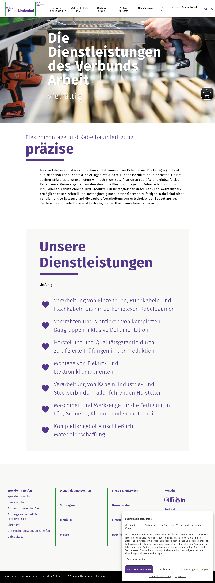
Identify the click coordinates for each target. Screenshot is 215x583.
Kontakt (169, 490)
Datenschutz (29, 576)
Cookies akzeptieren (139, 569)
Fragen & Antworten (125, 490)
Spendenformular (19, 496)
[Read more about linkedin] (183, 499)
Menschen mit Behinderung (58, 9)
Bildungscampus (145, 8)
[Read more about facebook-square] (172, 499)
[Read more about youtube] (177, 499)
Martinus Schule (101, 9)
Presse (64, 534)
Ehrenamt (14, 524)
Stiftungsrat (68, 505)
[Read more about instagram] (166, 499)
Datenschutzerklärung (151, 550)
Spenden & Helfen (20, 490)
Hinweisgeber (121, 505)
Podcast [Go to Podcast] (169, 509)
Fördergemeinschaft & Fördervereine (22, 517)
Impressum (180, 576)
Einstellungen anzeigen (194, 569)
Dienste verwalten (136, 559)
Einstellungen (132, 553)
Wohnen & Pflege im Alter (79, 9)
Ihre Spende (16, 502)
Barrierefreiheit (52, 576)
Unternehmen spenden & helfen (29, 530)
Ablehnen (165, 569)
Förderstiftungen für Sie (23, 508)
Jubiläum (66, 520)
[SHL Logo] (24, 8)
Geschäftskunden (190, 7)
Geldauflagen (16, 536)
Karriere (174, 7)
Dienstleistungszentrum (76, 490)
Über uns (162, 8)
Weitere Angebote (123, 9)
